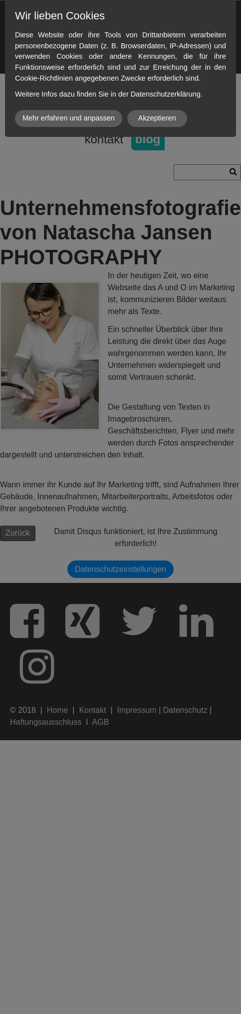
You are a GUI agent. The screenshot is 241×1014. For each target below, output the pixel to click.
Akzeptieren (157, 118)
